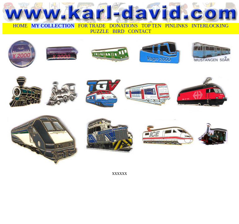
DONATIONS (123, 25)
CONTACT (139, 31)
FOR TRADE (91, 25)
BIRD (118, 31)
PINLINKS (176, 25)
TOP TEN (151, 25)
